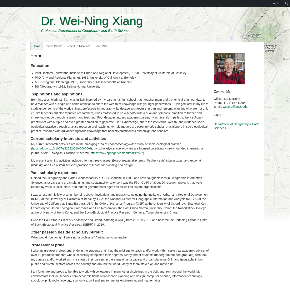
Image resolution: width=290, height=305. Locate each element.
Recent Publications (78, 46)
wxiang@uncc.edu (235, 106)
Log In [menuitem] (275, 3)
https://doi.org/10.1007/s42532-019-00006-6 (61, 148)
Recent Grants (53, 46)
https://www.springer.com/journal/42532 (117, 153)
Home (36, 46)
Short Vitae (101, 46)
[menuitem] (2, 3)
